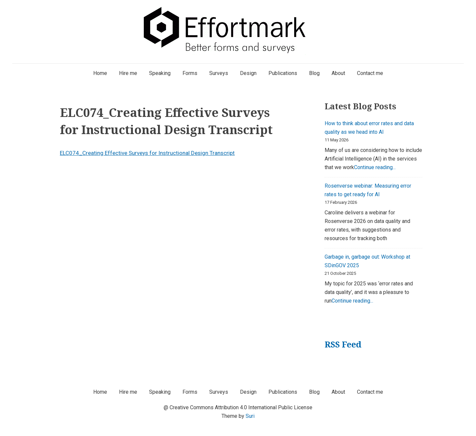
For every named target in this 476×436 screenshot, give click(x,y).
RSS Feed (343, 344)
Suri (250, 416)
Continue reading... (375, 167)
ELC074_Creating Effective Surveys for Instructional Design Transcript (147, 153)
